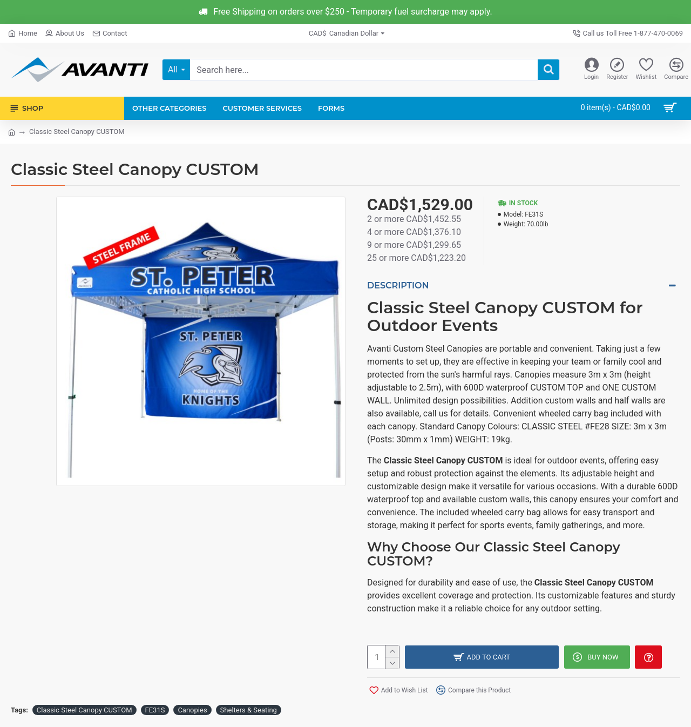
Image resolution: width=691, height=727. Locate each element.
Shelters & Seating (248, 706)
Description (398, 285)
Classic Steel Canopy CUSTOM (84, 706)
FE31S (155, 706)
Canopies (192, 706)
